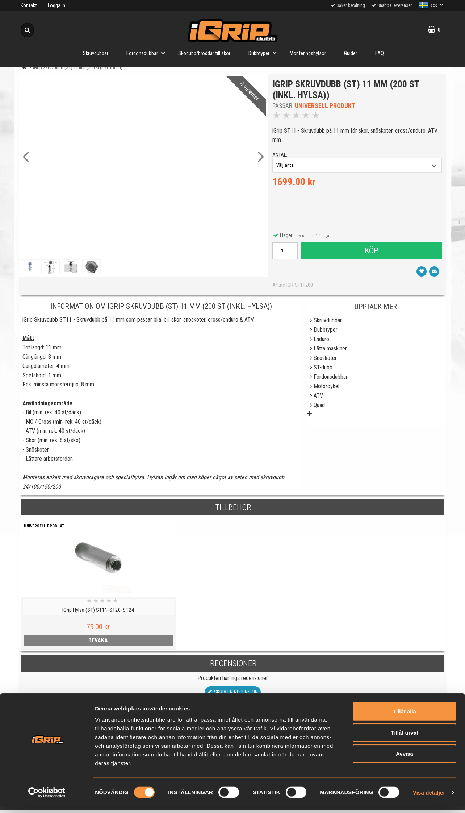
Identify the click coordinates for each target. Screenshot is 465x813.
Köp (371, 252)
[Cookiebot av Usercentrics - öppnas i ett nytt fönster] (47, 798)
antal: (280, 156)
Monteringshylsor (308, 53)
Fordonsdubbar (147, 53)
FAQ (379, 53)
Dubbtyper (264, 53)
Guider (350, 53)
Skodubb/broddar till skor (204, 53)
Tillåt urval (404, 739)
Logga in (56, 6)
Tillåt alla (404, 717)
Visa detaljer (429, 799)
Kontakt (29, 6)
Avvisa (404, 760)
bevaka (72, 642)
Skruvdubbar (95, 53)
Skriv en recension (233, 695)
